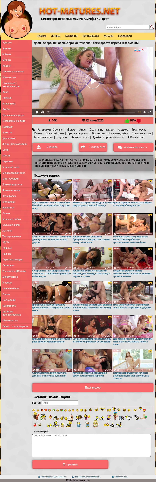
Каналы (108, 36)
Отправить (70, 464)
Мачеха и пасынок (13, 71)
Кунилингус (9, 306)
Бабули (6, 54)
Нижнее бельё (10, 288)
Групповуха (9, 138)
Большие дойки (11, 219)
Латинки (7, 231)
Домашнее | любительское (11, 85)
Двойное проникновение (11, 313)
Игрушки (7, 161)
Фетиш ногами (11, 190)
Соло (5, 150)
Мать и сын (9, 77)
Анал (5, 92)
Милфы (6, 60)
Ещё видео (93, 387)
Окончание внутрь (13, 115)
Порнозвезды (90, 36)
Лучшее (55, 36)
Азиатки (7, 132)
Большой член (10, 167)
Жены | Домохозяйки (14, 144)
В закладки (125, 36)
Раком (6, 294)
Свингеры (8, 265)
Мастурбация (10, 179)
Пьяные (6, 254)
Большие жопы (11, 225)
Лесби (6, 109)
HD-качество (10, 320)
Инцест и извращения (15, 326)
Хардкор (7, 127)
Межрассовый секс (13, 173)
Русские (7, 42)
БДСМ (5, 242)
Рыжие (6, 213)
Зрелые (6, 48)
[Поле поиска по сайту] (130, 27)
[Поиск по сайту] (151, 27)
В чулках (7, 283)
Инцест (6, 66)
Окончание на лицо (13, 121)
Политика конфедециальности (52, 477)
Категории (71, 36)
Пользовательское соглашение (86, 477)
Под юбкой (8, 300)
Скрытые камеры (12, 259)
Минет (6, 155)
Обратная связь (120, 477)
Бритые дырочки (12, 184)
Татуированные (11, 236)
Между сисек (10, 277)
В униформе (9, 196)
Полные (6, 98)
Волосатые (8, 103)
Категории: (44, 129)
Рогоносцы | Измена (14, 271)
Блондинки (8, 202)
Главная (41, 36)
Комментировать (135, 147)
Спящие (7, 248)
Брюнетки (8, 207)
